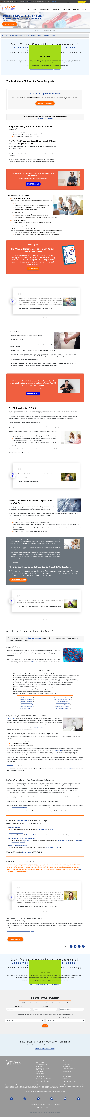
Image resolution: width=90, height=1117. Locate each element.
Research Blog (40, 1074)
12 (47, 690)
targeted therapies (63, 841)
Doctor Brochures (67, 1072)
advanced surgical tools (18, 843)
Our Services (39, 1067)
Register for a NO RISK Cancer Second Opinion (20, 932)
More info (54, 1)
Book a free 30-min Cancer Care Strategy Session (45, 70)
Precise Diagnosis (14, 828)
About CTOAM (40, 1064)
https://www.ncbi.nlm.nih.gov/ (63, 704)
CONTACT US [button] (85, 9)
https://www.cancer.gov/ (27, 698)
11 (45, 690)
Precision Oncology (15, 36)
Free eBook (39, 1072)
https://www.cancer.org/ (27, 707)
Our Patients (19, 862)
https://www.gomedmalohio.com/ (63, 698)
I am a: (24, 1018)
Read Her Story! (33, 395)
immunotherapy (78, 841)
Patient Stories (40, 1071)
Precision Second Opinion (19, 808)
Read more (10, 766)
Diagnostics (46, 36)
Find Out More (33, 270)
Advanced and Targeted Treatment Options (22, 839)
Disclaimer (57, 1105)
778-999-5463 (45, 1081)
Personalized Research (16, 834)
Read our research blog (45, 1049)
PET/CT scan (11, 719)
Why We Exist (38, 30)
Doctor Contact (66, 1067)
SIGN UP (45, 1027)
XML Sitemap (49, 1109)
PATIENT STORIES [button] (66, 9)
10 (51, 688)
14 (55, 694)
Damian (79, 870)
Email (71, 1007)
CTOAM (5, 36)
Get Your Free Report (18, 581)
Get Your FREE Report (45, 119)
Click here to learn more (45, 104)
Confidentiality (33, 1105)
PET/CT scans (34, 662)
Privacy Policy (50, 1105)
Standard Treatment (49, 30)
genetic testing (43, 830)
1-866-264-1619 (44, 1083)
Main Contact (66, 1064)
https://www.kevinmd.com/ (27, 709)
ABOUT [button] (34, 9)
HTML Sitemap (41, 1109)
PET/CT (52, 830)
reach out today (67, 770)
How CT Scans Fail (33, 185)
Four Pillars (22, 821)
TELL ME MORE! (45, 58)
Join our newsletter (35, 639)
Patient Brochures (67, 1071)
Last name (45, 1007)
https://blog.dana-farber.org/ (63, 706)
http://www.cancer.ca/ (27, 706)
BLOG (29, 9)
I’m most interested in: (65, 1018)
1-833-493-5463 (46, 1079)
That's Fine (81, 1)
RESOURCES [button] (76, 9)
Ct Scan (53, 36)
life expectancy (26, 841)
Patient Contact (67, 1065)
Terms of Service (42, 1105)
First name (18, 1007)
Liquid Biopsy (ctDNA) (52, 848)
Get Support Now (10, 24)
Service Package (27, 853)
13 (50, 692)
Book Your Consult (15, 940)
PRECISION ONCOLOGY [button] (44, 9)
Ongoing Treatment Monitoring (18, 846)
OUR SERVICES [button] (56, 9)
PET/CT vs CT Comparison (41, 729)
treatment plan (30, 836)
